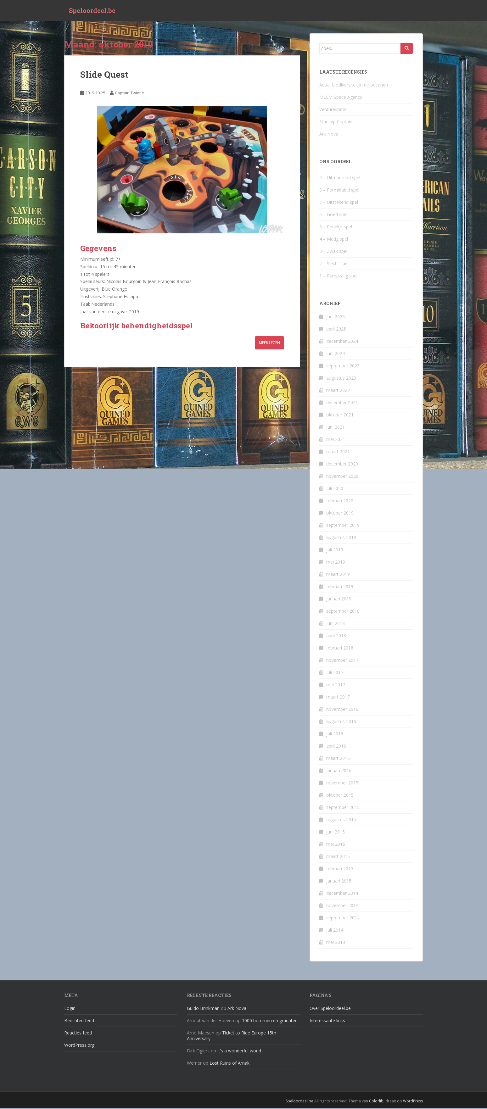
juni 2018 (335, 624)
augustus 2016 (341, 723)
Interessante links (327, 1022)
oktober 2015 (340, 796)
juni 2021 (335, 428)
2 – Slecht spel (334, 265)
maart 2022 (338, 391)
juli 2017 (334, 674)
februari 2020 (339, 502)
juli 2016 (334, 735)
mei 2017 (335, 686)
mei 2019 (335, 563)
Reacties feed (78, 1034)
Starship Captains (337, 123)
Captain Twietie (129, 94)
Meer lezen (269, 344)
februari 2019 (339, 588)
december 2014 (342, 894)
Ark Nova (328, 135)
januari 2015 (338, 882)
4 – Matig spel (333, 240)
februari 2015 (339, 870)
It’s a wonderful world (239, 1052)
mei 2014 (335, 943)
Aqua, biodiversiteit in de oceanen (353, 86)
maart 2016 (338, 759)
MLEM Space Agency (340, 98)
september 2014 (343, 919)
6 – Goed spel (333, 216)
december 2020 (342, 465)
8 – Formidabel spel (339, 191)
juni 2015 (335, 833)
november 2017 (342, 661)
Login (70, 1010)
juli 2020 (334, 490)
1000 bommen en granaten (270, 1022)
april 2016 (336, 747)
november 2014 (342, 907)
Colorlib (376, 1102)
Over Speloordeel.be (330, 1010)
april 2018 (336, 637)
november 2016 (342, 710)
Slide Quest (104, 76)
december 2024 (342, 342)
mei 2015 (335, 845)
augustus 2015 (341, 821)
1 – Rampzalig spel (338, 277)
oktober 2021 (340, 416)
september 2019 (343, 526)
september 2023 (343, 367)
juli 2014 (334, 931)
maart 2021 (338, 453)
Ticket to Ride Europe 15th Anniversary (231, 1037)
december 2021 (342, 404)
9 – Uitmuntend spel (339, 179)
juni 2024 (335, 355)
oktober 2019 (340, 514)
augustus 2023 (341, 379)
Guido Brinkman (203, 1010)
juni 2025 (335, 318)
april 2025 (336, 330)
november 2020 (342, 477)
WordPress (413, 1102)
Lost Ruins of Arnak (229, 1064)
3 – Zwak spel (333, 253)
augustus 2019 (341, 539)
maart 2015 (338, 858)
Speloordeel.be (92, 11)
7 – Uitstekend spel (338, 204)
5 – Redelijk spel (335, 228)
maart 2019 (338, 575)
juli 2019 (334, 551)
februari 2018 (339, 649)
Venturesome (333, 111)
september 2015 (343, 808)
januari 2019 (338, 600)
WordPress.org (79, 1047)
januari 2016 (338, 772)
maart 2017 (338, 698)
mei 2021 (335, 440)
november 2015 (342, 784)
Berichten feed (79, 1022)
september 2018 (343, 612)
